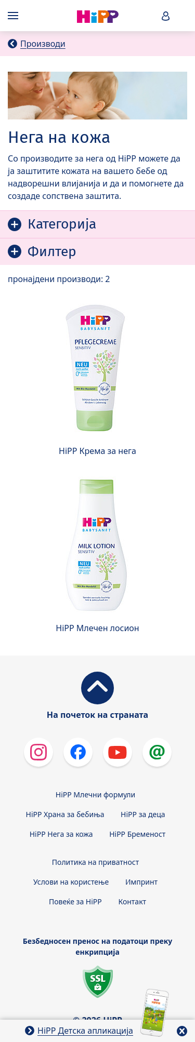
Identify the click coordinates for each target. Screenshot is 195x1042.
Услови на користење (71, 882)
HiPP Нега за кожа (61, 834)
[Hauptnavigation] (15, 15)
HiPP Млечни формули (95, 794)
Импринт (141, 882)
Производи (43, 43)
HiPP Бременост (137, 834)
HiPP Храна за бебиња (65, 814)
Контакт (132, 901)
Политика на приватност (95, 862)
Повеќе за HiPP (75, 901)
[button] (166, 16)
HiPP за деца (143, 814)
